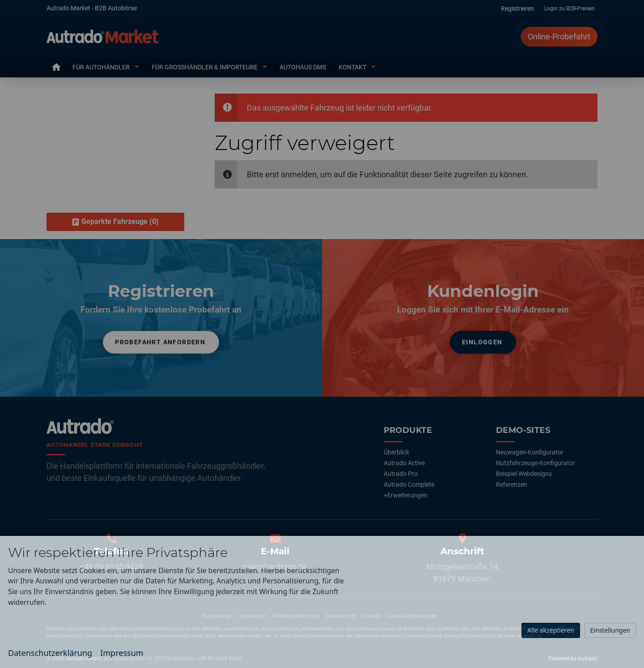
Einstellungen (610, 630)
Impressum (121, 652)
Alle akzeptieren (550, 630)
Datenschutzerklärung (50, 652)
